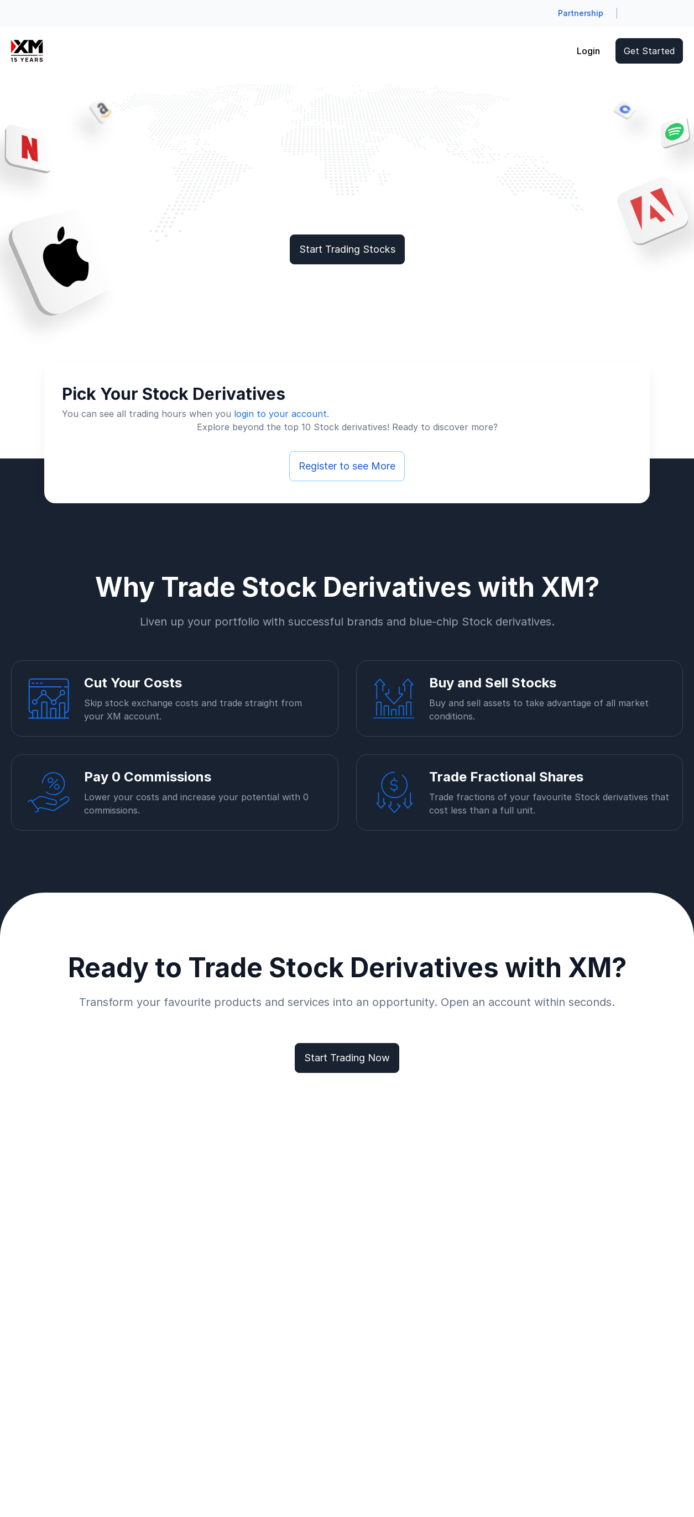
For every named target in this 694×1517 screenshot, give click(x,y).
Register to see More (347, 466)
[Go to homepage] (27, 51)
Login (588, 50)
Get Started (649, 50)
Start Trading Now (347, 1058)
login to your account (280, 413)
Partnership (580, 13)
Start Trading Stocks (347, 249)
